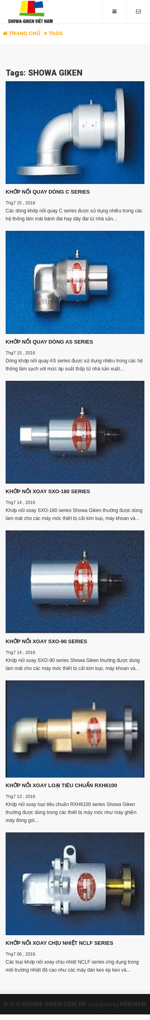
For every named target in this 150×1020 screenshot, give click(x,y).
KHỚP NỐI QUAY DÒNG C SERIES (48, 192)
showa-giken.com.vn (54, 1004)
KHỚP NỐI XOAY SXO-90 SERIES (46, 641)
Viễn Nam (133, 1004)
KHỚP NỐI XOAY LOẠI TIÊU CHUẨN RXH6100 (61, 785)
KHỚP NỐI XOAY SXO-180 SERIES (48, 491)
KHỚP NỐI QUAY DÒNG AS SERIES (49, 342)
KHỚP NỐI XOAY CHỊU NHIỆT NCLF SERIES (59, 943)
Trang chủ (21, 33)
